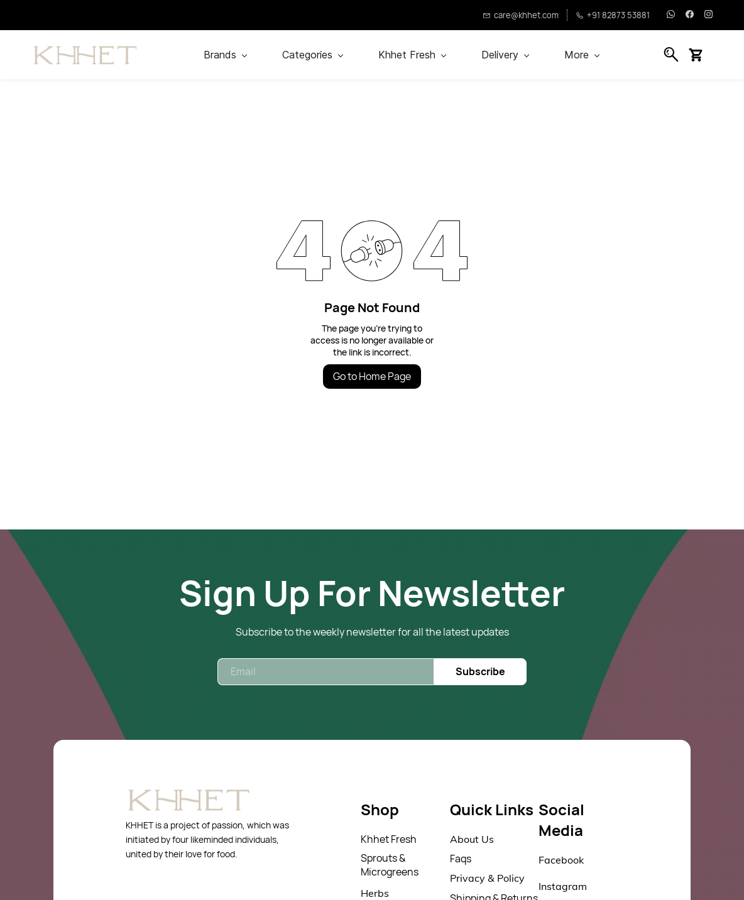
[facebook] (690, 15)
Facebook (561, 860)
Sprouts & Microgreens (389, 865)
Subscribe (480, 671)
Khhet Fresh (389, 839)
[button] (700, 54)
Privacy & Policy (487, 878)
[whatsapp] (671, 15)
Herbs (375, 893)
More (581, 54)
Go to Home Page (372, 376)
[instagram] (708, 15)
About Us (472, 839)
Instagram (563, 886)
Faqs (460, 858)
